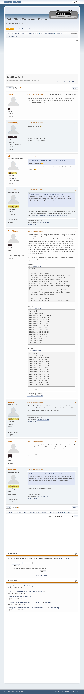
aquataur (48, 602)
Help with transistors (15, 586)
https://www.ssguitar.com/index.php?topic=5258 (51, 215)
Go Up (9, 507)
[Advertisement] (15, 646)
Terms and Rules (69, 691)
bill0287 (11, 94)
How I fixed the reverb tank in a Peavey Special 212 (25, 602)
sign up (67, 558)
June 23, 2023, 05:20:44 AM (35, 122)
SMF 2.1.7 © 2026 (9, 691)
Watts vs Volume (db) (15, 597)
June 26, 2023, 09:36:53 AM (35, 231)
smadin (11, 441)
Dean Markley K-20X (43, 222)
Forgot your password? (42, 575)
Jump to (48, 516)
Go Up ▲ (77, 691)
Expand (39, 266)
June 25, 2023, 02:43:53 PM (35, 189)
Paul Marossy (13, 231)
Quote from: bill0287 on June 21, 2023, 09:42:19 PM (47, 194)
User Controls (12, 554)
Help (62, 691)
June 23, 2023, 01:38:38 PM (35, 156)
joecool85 (28, 597)
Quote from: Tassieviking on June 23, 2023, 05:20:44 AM (48, 160)
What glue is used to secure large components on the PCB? (28, 608)
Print (75, 88)
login (60, 558)
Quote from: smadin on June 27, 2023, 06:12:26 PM (46, 474)
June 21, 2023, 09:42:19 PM (35, 94)
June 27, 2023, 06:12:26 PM (35, 441)
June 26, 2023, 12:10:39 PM (35, 402)
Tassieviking (28, 586)
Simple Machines (19, 691)
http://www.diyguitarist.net (35, 395)
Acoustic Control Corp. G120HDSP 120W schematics (25, 591)
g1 (9, 156)
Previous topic (62, 82)
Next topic (73, 82)
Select (34, 266)
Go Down (10, 88)
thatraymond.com (32, 224)
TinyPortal (57, 691)
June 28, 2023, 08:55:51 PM (35, 469)
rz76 (47, 591)
